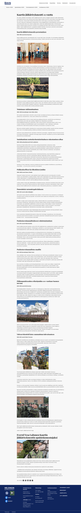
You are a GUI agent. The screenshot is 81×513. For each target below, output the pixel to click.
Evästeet (14, 511)
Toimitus (59, 3)
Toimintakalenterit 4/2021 (31, 8)
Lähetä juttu (63, 493)
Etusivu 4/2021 (9, 8)
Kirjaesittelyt (52, 3)
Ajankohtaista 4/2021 (19, 8)
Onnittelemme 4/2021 (43, 8)
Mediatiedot (65, 3)
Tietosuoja (7, 511)
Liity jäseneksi (72, 3)
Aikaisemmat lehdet (43, 3)
